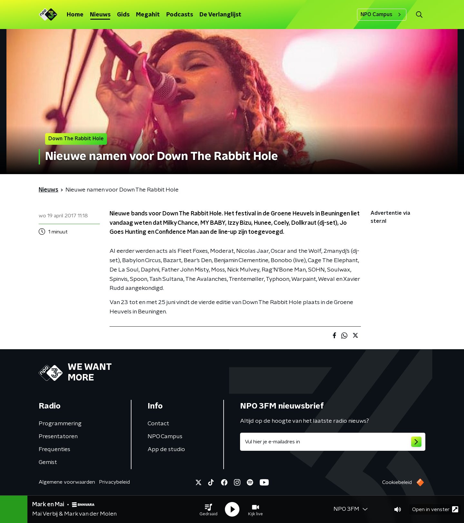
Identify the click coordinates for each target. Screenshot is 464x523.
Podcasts (179, 15)
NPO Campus (382, 14)
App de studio (166, 449)
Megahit (148, 15)
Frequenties (54, 449)
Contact (158, 424)
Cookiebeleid (397, 482)
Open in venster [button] (435, 509)
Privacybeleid (114, 482)
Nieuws (100, 15)
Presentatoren (58, 436)
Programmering (60, 424)
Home (75, 15)
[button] (208, 509)
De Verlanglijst (220, 15)
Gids (123, 15)
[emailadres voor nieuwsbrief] (332, 442)
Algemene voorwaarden (67, 482)
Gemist (48, 462)
